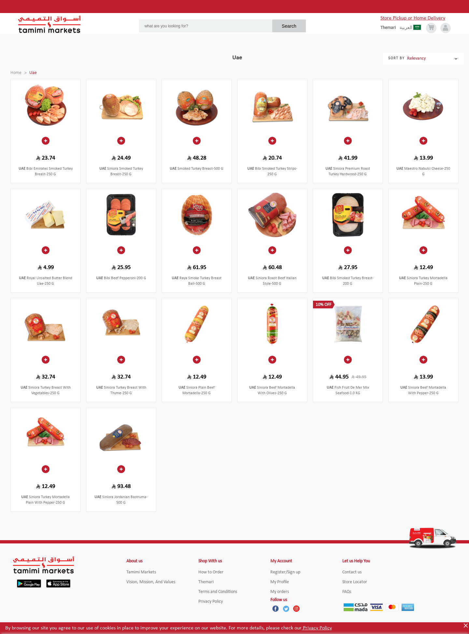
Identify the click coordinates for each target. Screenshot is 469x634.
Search (289, 26)
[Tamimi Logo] (49, 24)
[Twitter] (286, 608)
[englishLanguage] (390, 28)
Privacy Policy (317, 628)
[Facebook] (275, 608)
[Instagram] (296, 608)
